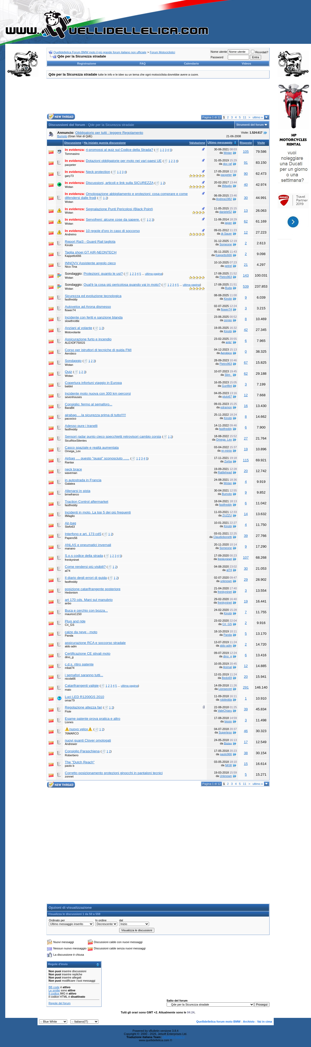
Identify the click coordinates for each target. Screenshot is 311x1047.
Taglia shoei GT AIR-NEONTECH (91, 252)
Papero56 (71, 538)
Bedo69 (227, 677)
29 (246, 579)
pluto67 (227, 396)
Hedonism (71, 592)
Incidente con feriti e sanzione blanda (94, 317)
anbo (68, 603)
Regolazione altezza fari (83, 707)
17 (246, 742)
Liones (69, 722)
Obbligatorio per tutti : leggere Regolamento (109, 133)
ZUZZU (227, 515)
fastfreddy (71, 299)
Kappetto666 (73, 255)
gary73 (69, 175)
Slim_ (228, 374)
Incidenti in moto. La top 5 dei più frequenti (98, 512)
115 (246, 460)
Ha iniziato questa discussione (105, 142)
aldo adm (71, 646)
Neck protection (98, 172)
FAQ (143, 63)
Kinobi (69, 245)
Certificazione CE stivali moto (87, 653)
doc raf (227, 163)
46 (246, 731)
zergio (228, 320)
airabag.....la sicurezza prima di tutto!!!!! (95, 415)
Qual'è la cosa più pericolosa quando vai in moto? (122, 285)
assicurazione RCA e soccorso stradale (95, 643)
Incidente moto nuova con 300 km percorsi (98, 393)
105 (246, 152)
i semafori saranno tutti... (84, 675)
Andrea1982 (224, 198)
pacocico (70, 418)
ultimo (257, 117)
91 (246, 163)
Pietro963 (225, 276)
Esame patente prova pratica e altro (92, 719)
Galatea (70, 483)
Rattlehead (225, 472)
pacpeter (70, 164)
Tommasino (72, 153)
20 (246, 471)
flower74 (70, 310)
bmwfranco (72, 494)
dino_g (69, 657)
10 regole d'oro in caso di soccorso (113, 231)
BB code (54, 987)
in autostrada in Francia (83, 480)
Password (216, 57)
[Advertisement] (22, 161)
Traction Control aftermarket (86, 502)
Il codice (54, 993)
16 (246, 406)
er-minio (227, 450)
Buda (228, 287)
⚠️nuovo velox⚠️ (78, 729)
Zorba (228, 461)
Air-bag (70, 523)
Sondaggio (73, 361)
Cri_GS (69, 624)
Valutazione (197, 142)
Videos (246, 63)
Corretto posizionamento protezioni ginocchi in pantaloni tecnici (114, 773)
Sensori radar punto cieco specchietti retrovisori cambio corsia (113, 436)
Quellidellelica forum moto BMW (218, 1021)
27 (246, 438)
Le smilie (54, 990)
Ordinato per (57, 920)
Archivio (249, 1021)
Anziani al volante (78, 328)
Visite (261, 142)
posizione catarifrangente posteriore (92, 589)
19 (246, 449)
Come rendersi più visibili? (85, 567)
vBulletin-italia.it (173, 1037)
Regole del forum (60, 1003)
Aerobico (70, 353)
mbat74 (70, 667)
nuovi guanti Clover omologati (88, 740)
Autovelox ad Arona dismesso (88, 307)
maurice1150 (73, 614)
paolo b (69, 765)
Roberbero (71, 755)
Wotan (228, 152)
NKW (228, 765)
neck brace (73, 469)
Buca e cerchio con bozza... (86, 610)
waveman (71, 472)
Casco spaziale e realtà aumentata (92, 448)
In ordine (101, 920)
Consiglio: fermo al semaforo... (88, 404)
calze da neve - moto (81, 632)
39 (246, 536)
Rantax (69, 462)
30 (246, 198)
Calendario (191, 63)
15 (246, 764)
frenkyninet (72, 559)
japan (228, 222)
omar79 (70, 700)
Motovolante (73, 332)
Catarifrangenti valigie (82, 686)
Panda (69, 635)
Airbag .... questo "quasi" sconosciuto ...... (97, 458)
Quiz (68, 372)
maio (68, 689)
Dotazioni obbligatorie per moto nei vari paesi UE (124, 161)
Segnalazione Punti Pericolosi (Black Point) (119, 209)
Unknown (226, 776)
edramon (226, 407)
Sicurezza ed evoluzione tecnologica (93, 296)
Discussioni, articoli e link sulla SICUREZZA (120, 183)
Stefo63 (70, 526)
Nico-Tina (71, 266)
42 (246, 330)
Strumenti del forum (250, 124)
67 (246, 362)
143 (246, 275)
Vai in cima (264, 1021)
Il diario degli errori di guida (86, 578)
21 (246, 265)
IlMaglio (227, 185)
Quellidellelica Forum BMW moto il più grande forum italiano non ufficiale (100, 52)
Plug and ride (75, 621)
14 (246, 514)
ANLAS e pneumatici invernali (88, 545)
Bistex (228, 743)
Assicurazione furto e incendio (88, 339)
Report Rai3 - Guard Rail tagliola (90, 242)
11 (244, 117)
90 (246, 174)
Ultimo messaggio (220, 142)
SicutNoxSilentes (76, 440)
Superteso (225, 732)
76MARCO (72, 733)
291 (246, 687)
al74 (67, 570)
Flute (68, 711)
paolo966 (226, 754)
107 (246, 557)
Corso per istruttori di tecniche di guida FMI (98, 350)
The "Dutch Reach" (79, 762)
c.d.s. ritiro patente (79, 664)
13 (246, 211)
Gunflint (227, 385)
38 (246, 753)
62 (246, 221)
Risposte (246, 142)
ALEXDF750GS (75, 342)
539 (246, 286)
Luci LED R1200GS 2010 (84, 697)
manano (70, 548)
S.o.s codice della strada (84, 556)
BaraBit (69, 407)
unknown (226, 581)
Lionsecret (225, 688)
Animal (227, 667)
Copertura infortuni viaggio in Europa (93, 383)
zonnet (69, 776)
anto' (229, 341)
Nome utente (218, 51)
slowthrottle (72, 320)
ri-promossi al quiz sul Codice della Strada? (119, 150)
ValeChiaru (225, 710)
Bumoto (62, 136)
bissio (228, 721)
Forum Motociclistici (162, 52)
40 (246, 185)
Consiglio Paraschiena (82, 751)
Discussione (72, 142)
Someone (225, 244)
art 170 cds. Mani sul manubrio (89, 600)
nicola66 (70, 678)
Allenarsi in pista (77, 491)
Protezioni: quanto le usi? (103, 274)
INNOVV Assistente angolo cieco (90, 263)
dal (121, 920)
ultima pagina (153, 273)
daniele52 (225, 211)
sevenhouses (73, 397)
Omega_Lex (224, 439)
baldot (69, 386)
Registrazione (86, 63)
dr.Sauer (226, 233)
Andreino (70, 234)
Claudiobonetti (222, 536)
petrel (228, 265)
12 (246, 232)
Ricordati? (259, 52)
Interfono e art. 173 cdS (83, 534)
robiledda (226, 699)
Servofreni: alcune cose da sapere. (113, 219)
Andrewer (71, 743)
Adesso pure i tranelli (81, 426)
